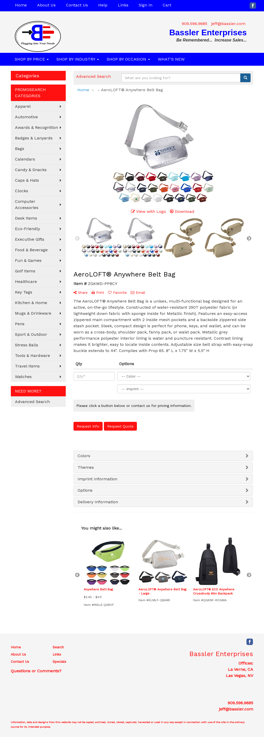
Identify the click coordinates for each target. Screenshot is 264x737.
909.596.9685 (194, 23)
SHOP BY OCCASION (128, 59)
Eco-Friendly (27, 228)
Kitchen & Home (31, 302)
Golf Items (25, 271)
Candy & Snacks (31, 169)
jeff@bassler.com (228, 23)
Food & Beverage (31, 249)
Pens (19, 323)
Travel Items (27, 366)
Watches (23, 376)
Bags (19, 148)
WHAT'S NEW (171, 59)
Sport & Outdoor (31, 334)
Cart (167, 5)
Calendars (25, 159)
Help (103, 5)
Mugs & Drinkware (33, 313)
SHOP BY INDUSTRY (77, 59)
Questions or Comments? (36, 670)
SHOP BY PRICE (32, 59)
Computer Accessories (26, 204)
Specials (59, 662)
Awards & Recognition (36, 127)
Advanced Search (32, 401)
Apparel (23, 106)
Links (123, 5)
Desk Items (26, 218)
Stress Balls (26, 344)
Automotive (26, 116)
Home (21, 5)
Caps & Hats (27, 180)
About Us (46, 5)
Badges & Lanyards (34, 138)
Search (58, 647)
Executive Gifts (29, 239)
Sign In (145, 5)
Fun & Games (28, 260)
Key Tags (23, 292)
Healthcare (26, 281)
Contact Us (77, 5)
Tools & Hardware (32, 355)
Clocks (21, 190)
